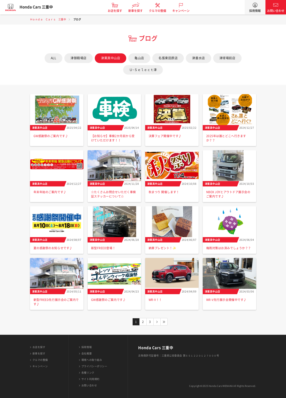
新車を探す (137, 10)
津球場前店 (227, 58)
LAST (164, 321)
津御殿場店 (79, 58)
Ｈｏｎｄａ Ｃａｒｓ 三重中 (48, 19)
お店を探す (117, 10)
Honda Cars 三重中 (38, 7)
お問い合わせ (275, 10)
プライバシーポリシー (94, 366)
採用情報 (255, 10)
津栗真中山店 (110, 58)
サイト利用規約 (90, 379)
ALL (53, 58)
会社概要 (86, 353)
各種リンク (87, 372)
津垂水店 (198, 58)
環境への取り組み (91, 360)
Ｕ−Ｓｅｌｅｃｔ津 (143, 69)
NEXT (157, 321)
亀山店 (139, 58)
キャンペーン (182, 10)
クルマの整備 (159, 10)
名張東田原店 (168, 58)
